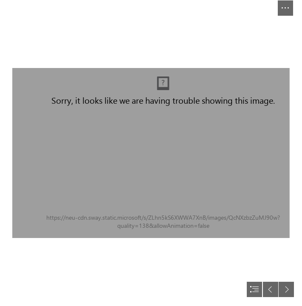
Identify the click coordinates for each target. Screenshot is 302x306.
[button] (285, 8)
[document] (151, 153)
